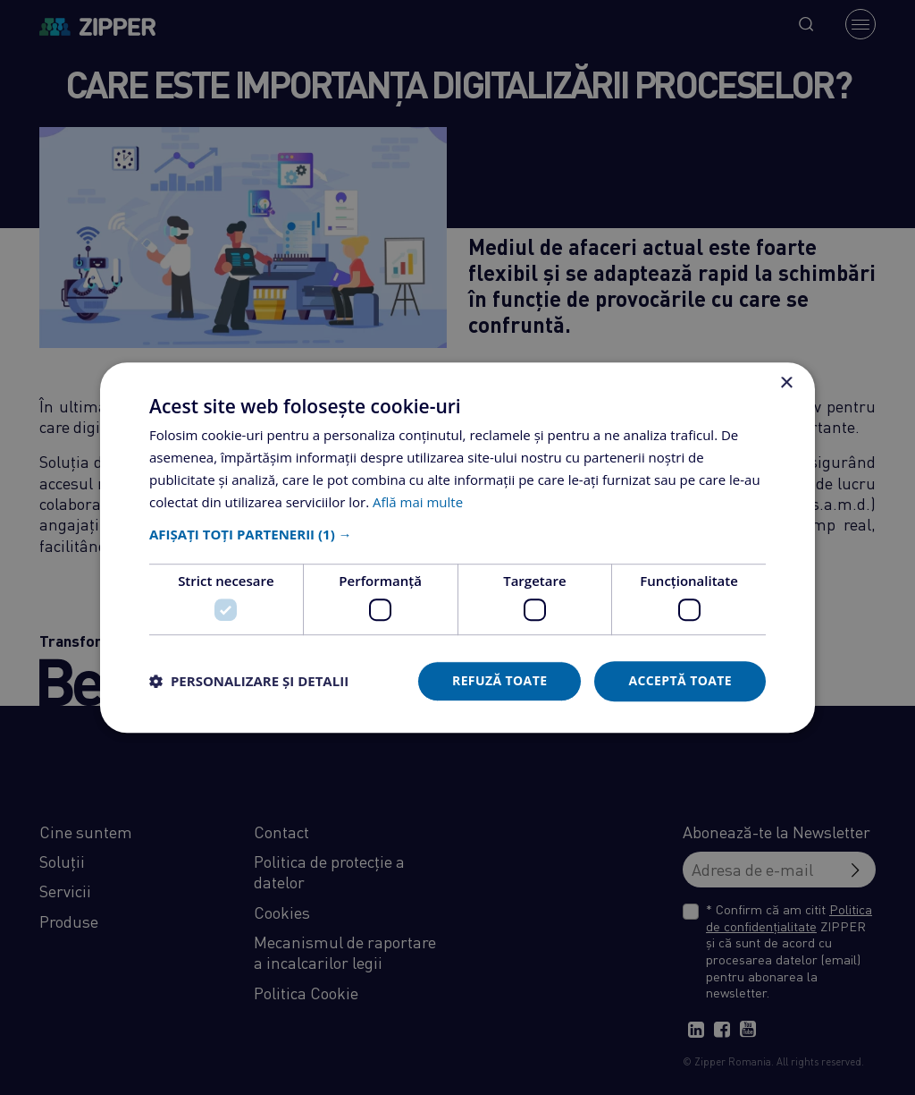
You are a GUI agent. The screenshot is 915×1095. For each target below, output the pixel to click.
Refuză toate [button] (499, 680)
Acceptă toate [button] (680, 680)
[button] (457, 535)
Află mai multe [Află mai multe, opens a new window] (418, 502)
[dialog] (457, 547)
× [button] (786, 383)
